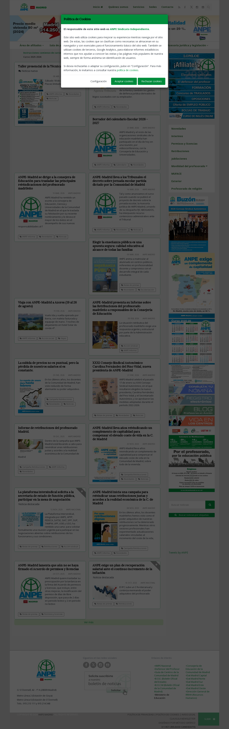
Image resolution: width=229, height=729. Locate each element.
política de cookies (127, 70)
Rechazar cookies (151, 81)
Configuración (99, 81)
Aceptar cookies (124, 81)
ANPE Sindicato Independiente (129, 29)
